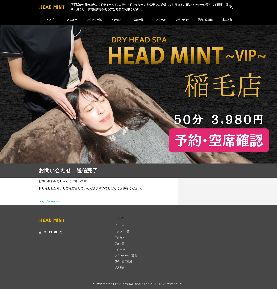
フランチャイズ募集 (182, 21)
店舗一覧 (138, 19)
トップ (50, 19)
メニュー (72, 19)
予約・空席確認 (205, 21)
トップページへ (49, 201)
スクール (161, 19)
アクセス (116, 19)
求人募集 (227, 19)
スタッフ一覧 (94, 19)
